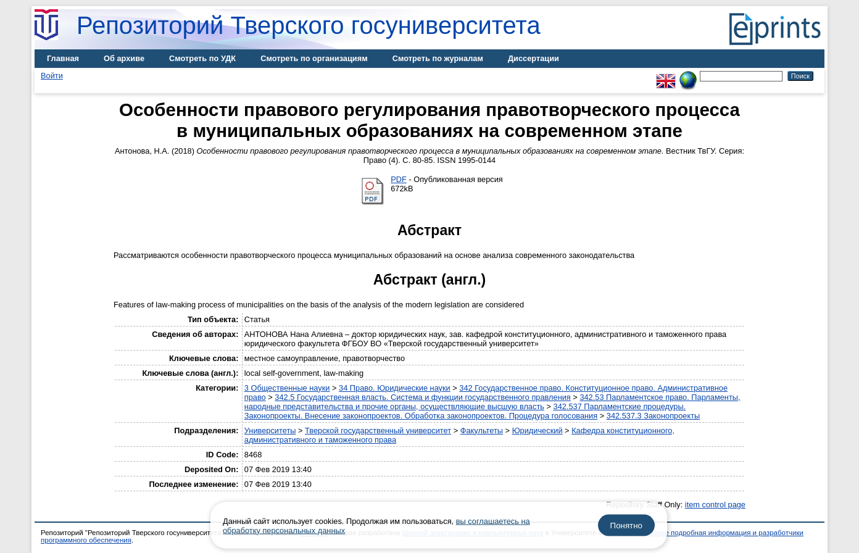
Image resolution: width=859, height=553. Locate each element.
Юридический (537, 430)
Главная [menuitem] (63, 58)
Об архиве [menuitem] (124, 58)
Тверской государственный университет (378, 430)
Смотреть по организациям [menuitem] (314, 58)
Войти (52, 75)
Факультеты (481, 430)
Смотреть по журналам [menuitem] (437, 58)
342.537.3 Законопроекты (653, 415)
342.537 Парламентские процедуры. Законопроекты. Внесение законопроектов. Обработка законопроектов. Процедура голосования (465, 411)
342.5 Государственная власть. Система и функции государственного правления (422, 397)
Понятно (626, 525)
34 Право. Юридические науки (394, 388)
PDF (399, 179)
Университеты (270, 430)
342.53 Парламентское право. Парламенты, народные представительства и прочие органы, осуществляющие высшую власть (492, 402)
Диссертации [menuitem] (533, 58)
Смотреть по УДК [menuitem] (202, 58)
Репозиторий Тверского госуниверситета (309, 25)
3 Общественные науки (287, 388)
